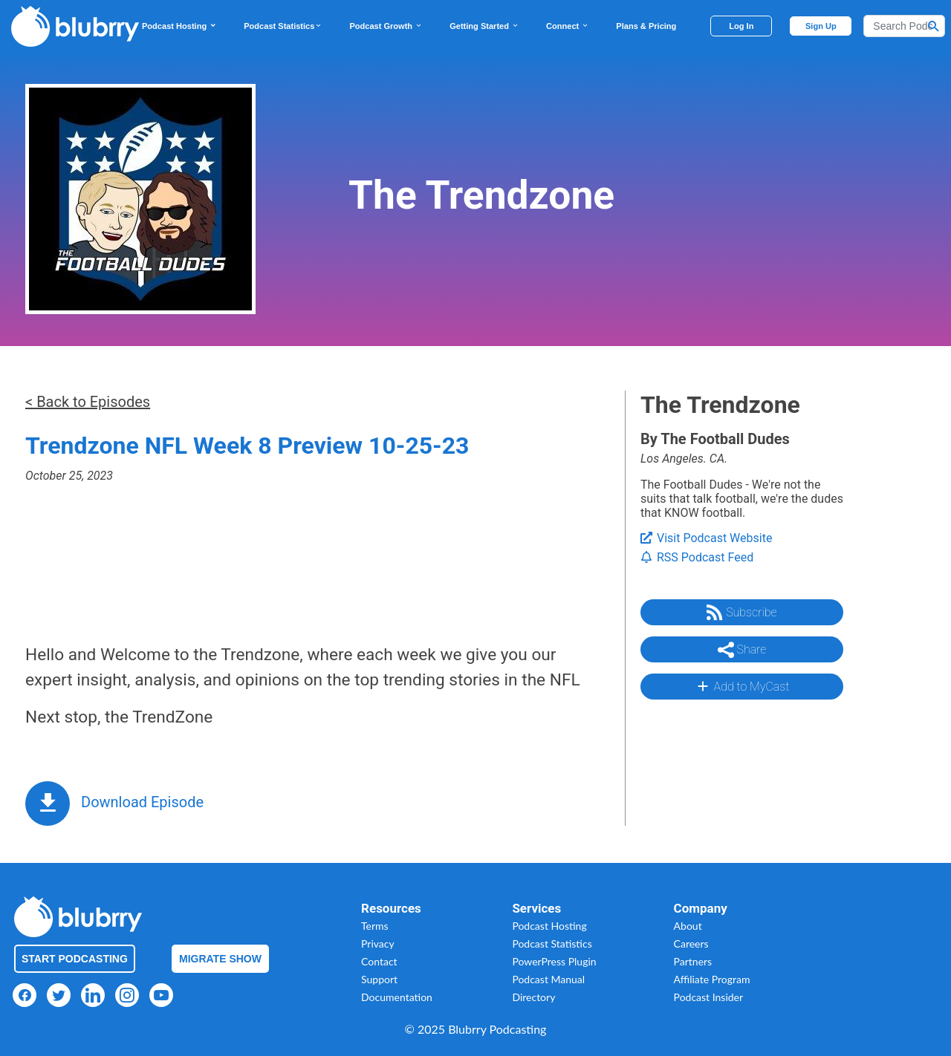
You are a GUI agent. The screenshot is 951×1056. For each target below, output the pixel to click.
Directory (533, 997)
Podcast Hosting (179, 26)
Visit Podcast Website (706, 538)
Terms (375, 925)
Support (379, 979)
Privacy (378, 943)
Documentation (396, 997)
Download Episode (142, 802)
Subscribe (741, 612)
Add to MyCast (742, 686)
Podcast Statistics (283, 26)
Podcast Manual (548, 979)
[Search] (904, 26)
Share (742, 650)
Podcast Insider (709, 997)
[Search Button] (933, 26)
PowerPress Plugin (554, 961)
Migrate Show (220, 959)
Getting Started (484, 26)
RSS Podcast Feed (696, 557)
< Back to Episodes (87, 402)
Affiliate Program (712, 979)
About (688, 925)
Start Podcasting (75, 959)
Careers (691, 943)
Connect (567, 26)
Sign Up (821, 26)
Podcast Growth (386, 26)
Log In (741, 26)
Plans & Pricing (646, 26)
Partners (693, 961)
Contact (379, 961)
